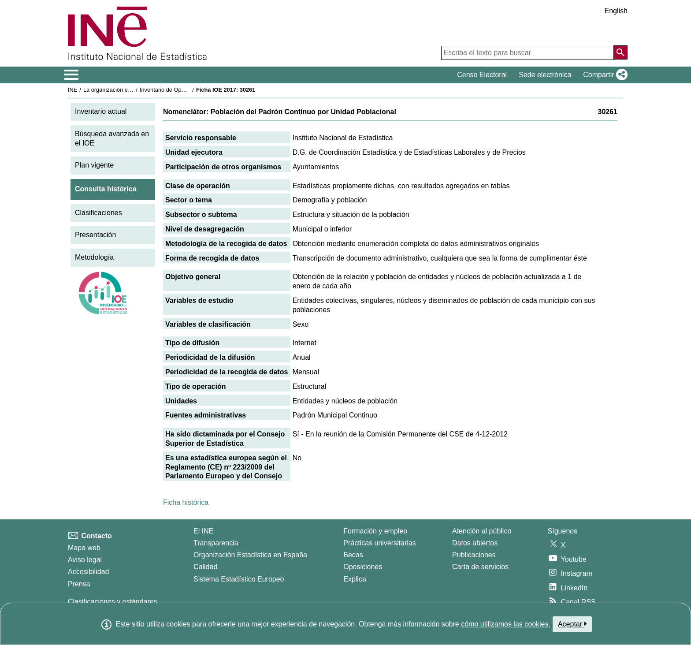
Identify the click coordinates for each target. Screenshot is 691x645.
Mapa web (84, 548)
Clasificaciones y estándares (112, 601)
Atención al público (481, 531)
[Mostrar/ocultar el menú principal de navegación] (71, 75)
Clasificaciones (98, 212)
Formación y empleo (375, 531)
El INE (203, 531)
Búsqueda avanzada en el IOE (112, 138)
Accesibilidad (88, 571)
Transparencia (215, 543)
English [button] (616, 11)
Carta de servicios (480, 566)
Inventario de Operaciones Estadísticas (189, 89)
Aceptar (572, 624)
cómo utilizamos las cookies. (505, 624)
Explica (354, 579)
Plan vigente (94, 165)
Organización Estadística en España (250, 555)
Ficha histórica (185, 502)
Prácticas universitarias (379, 543)
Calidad (205, 566)
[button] (604, 75)
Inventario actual (100, 111)
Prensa (79, 584)
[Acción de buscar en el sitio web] (620, 52)
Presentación (95, 235)
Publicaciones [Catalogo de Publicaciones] (474, 555)
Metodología (94, 257)
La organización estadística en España (131, 89)
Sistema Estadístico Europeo (238, 579)
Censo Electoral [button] (482, 74)
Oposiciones (362, 566)
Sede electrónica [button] (545, 74)
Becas (353, 555)
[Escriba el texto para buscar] (527, 53)
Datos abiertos (475, 543)
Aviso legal (85, 559)
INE (72, 89)
